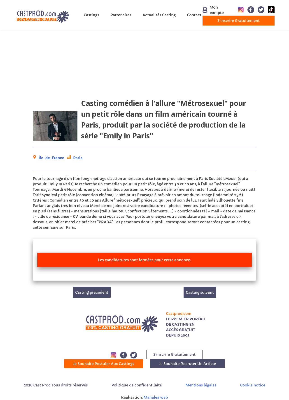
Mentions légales (201, 385)
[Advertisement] (144, 66)
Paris (77, 158)
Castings (91, 15)
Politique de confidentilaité (137, 385)
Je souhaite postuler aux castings (103, 363)
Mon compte (213, 10)
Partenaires (120, 15)
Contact (194, 15)
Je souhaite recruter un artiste (187, 363)
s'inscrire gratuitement (238, 20)
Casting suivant (200, 292)
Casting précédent (91, 292)
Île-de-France (51, 158)
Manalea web (156, 397)
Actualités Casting (159, 15)
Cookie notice (252, 385)
